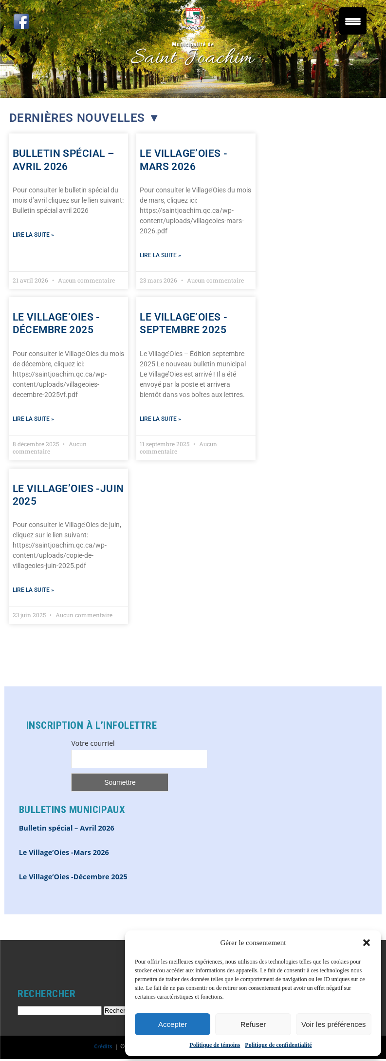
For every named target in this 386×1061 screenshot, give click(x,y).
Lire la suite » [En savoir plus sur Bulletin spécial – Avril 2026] (33, 234)
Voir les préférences (333, 1024)
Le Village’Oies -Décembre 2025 (73, 876)
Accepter (172, 1024)
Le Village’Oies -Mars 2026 (64, 852)
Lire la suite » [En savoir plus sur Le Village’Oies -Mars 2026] (160, 255)
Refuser (253, 1024)
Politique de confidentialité (278, 1045)
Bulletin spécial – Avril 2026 (66, 828)
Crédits (103, 1046)
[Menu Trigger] (353, 21)
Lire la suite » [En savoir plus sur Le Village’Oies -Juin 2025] (33, 590)
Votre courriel (92, 743)
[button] (366, 942)
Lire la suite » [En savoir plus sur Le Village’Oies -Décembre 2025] (33, 419)
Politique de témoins (214, 1045)
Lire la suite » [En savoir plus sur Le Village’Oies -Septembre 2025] (160, 419)
